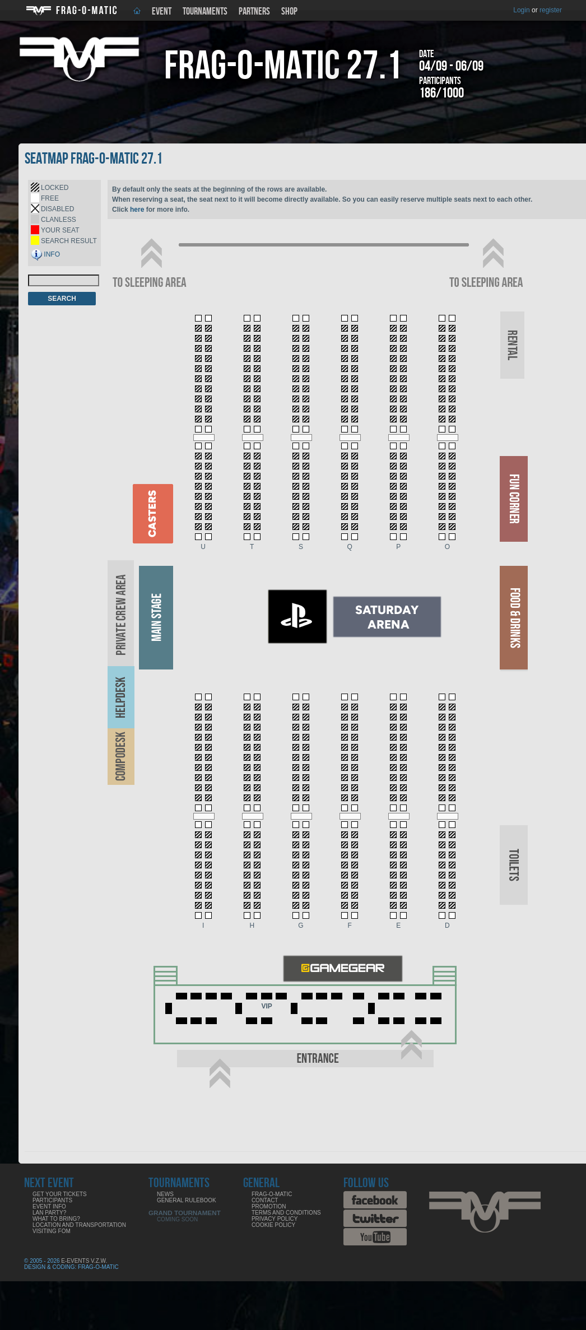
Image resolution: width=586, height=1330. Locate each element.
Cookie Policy (273, 1225)
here (137, 209)
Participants (52, 1200)
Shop (289, 11)
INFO (52, 254)
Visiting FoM (51, 1231)
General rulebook (186, 1200)
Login (521, 10)
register (551, 10)
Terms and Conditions (286, 1213)
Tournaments (205, 11)
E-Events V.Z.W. (84, 1261)
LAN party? (49, 1213)
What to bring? (56, 1219)
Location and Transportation (79, 1225)
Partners (254, 11)
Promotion (269, 1206)
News (165, 1194)
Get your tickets (59, 1194)
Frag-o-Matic (272, 1194)
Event (161, 11)
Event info (49, 1206)
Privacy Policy (274, 1219)
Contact (265, 1200)
